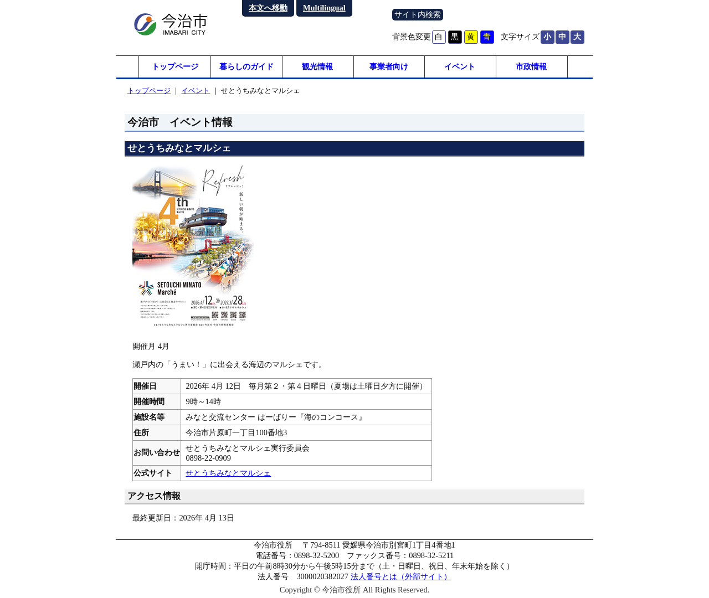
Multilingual (324, 7)
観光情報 (317, 66)
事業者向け (388, 66)
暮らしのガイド (246, 66)
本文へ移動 (268, 7)
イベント (459, 66)
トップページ (175, 66)
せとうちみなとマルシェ (228, 472)
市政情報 (531, 66)
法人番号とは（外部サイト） (401, 576)
